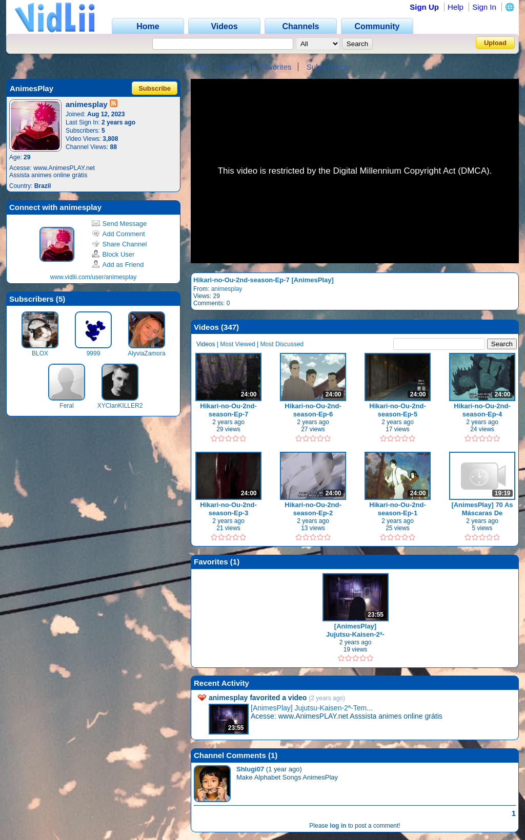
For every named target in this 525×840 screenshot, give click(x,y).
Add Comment (118, 234)
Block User (113, 254)
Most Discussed (282, 344)
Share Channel (119, 244)
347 (230, 327)
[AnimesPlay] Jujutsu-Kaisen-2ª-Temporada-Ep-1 (355, 630)
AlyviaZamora (146, 353)
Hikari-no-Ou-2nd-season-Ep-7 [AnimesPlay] (263, 280)
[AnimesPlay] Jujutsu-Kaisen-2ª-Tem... (312, 708)
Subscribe (154, 88)
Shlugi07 (250, 769)
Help (455, 7)
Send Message (119, 223)
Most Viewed (237, 344)
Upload (495, 43)
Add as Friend (118, 264)
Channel (192, 66)
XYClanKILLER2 (120, 405)
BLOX (40, 353)
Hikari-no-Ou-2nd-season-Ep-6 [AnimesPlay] (313, 410)
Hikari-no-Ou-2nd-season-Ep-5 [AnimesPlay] (397, 410)
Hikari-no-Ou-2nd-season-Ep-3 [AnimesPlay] (228, 509)
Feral (66, 405)
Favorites (276, 66)
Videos (233, 66)
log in (338, 825)
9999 (93, 353)
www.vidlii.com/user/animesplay (93, 277)
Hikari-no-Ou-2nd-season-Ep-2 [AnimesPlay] (313, 509)
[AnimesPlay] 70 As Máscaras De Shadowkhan (482, 509)
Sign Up (424, 7)
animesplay (227, 288)
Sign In (484, 7)
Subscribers (327, 66)
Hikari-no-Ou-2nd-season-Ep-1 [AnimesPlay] (397, 509)
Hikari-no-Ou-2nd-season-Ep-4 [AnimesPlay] (482, 410)
